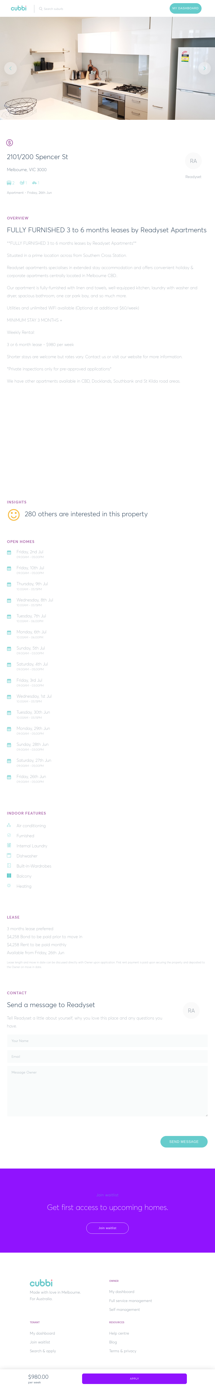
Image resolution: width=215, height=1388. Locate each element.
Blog (113, 1342)
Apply (134, 1378)
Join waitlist (108, 1228)
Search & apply (43, 1351)
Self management (124, 1309)
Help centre (119, 1333)
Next (204, 68)
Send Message (184, 1142)
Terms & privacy (122, 1351)
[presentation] (39, 1128)
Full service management (130, 1300)
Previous (10, 68)
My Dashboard (185, 8)
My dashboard (121, 1291)
